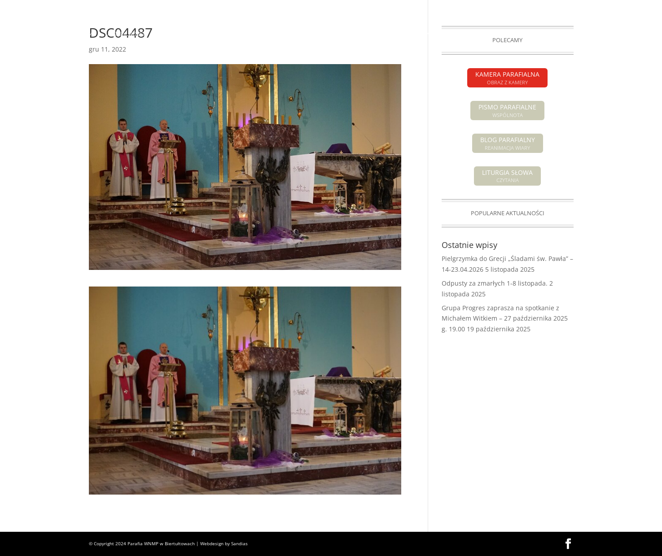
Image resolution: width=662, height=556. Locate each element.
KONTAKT (569, 34)
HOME (88, 34)
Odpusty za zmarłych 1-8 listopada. (495, 283)
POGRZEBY (312, 34)
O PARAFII (350, 34)
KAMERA (562, 7)
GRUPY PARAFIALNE (486, 34)
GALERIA (534, 34)
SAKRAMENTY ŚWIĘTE (411, 34)
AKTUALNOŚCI (126, 34)
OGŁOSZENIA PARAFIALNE (189, 34)
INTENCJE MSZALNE (260, 34)
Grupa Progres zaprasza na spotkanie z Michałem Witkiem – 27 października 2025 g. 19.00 (505, 319)
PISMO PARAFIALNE (517, 7)
